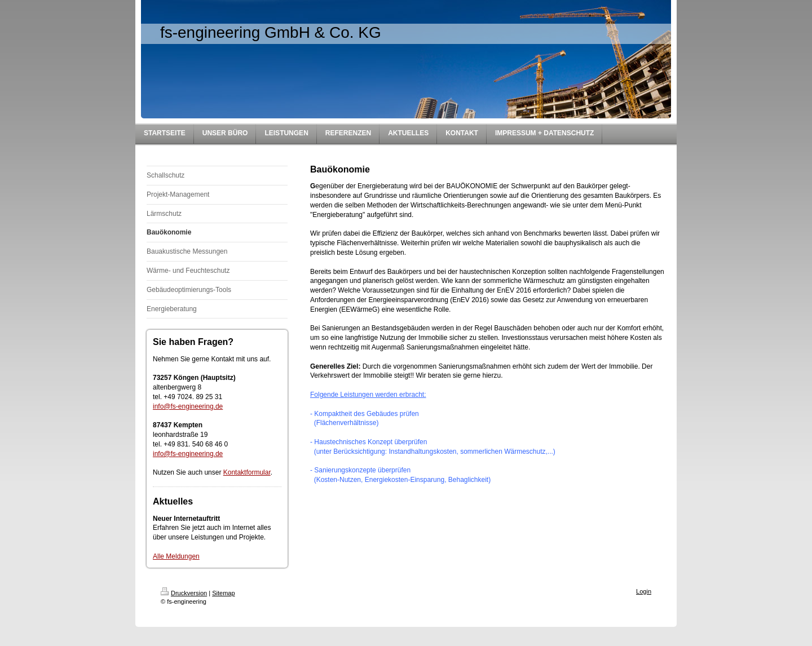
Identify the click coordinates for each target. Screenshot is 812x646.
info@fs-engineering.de (188, 406)
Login (643, 591)
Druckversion (184, 593)
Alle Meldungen (176, 556)
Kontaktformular (247, 472)
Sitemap (223, 593)
